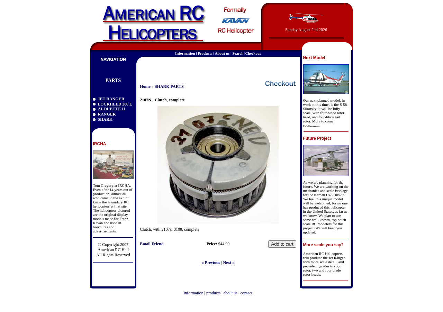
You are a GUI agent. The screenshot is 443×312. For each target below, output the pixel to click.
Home (145, 86)
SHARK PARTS (169, 86)
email (289, 67)
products (213, 293)
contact (246, 293)
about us (230, 293)
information (194, 293)
